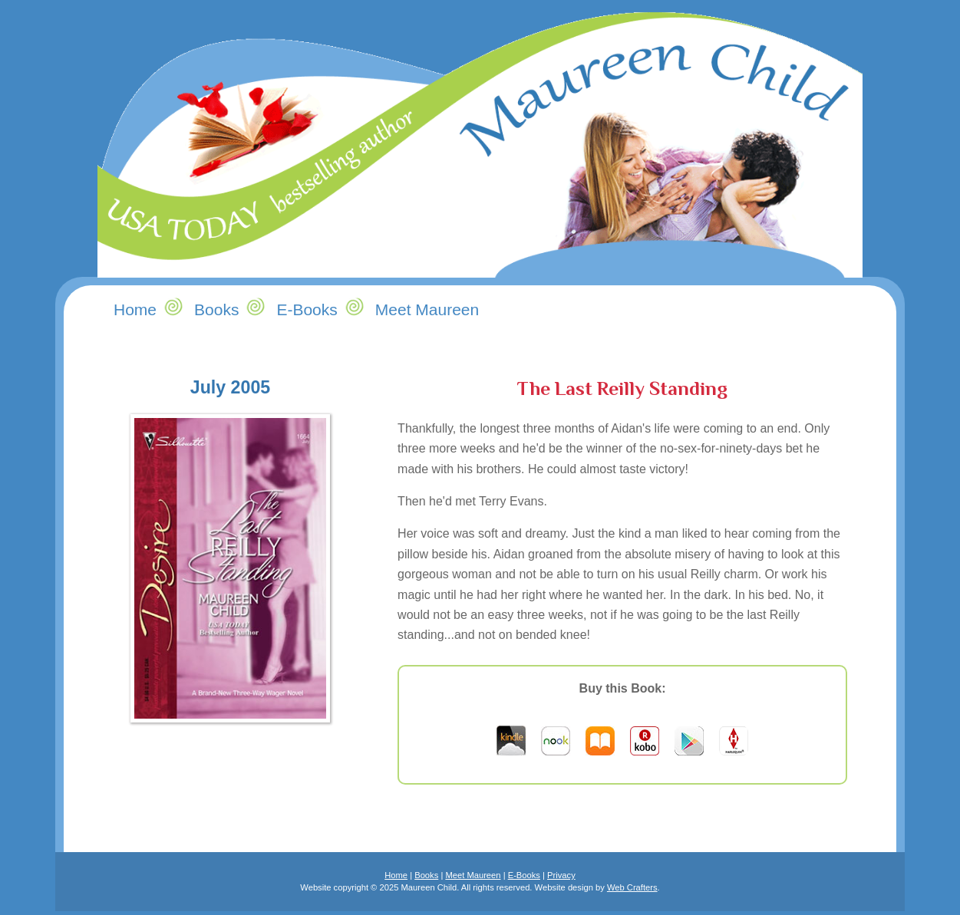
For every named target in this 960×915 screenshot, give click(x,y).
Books (216, 309)
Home (395, 875)
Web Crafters (632, 887)
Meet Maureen (472, 875)
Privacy (561, 875)
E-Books (524, 875)
